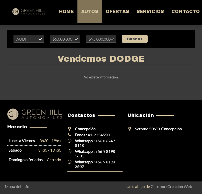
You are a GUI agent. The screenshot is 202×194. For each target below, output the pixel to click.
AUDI (21, 39)
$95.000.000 (99, 39)
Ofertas (117, 11)
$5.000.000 (62, 39)
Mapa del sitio (17, 186)
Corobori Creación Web (171, 186)
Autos (89, 11)
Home (66, 11)
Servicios (150, 11)
